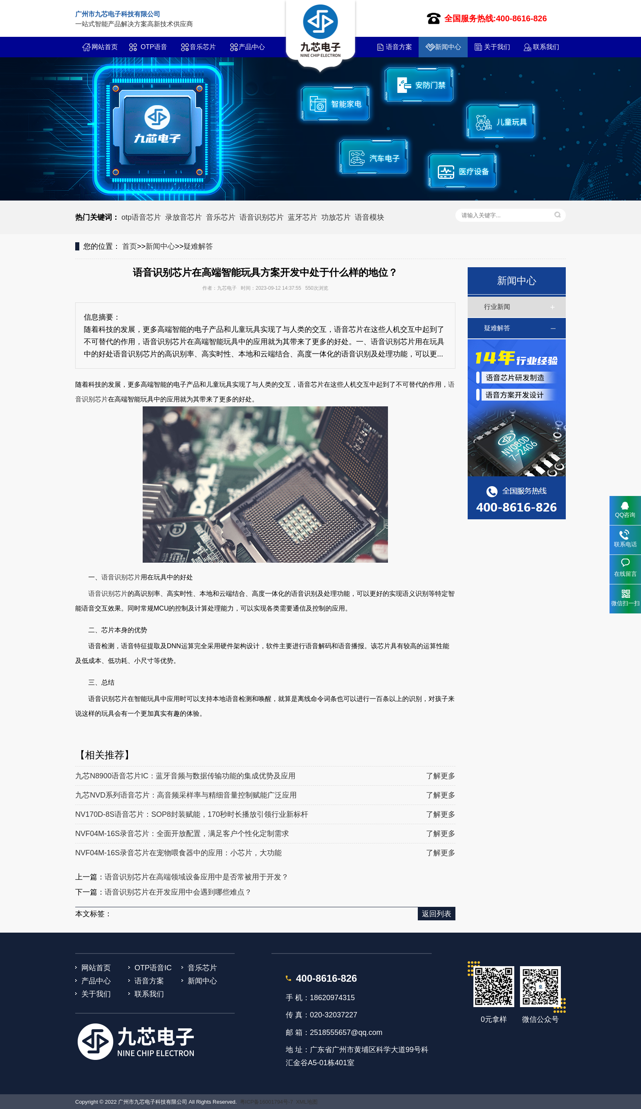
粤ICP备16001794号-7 (266, 1102)
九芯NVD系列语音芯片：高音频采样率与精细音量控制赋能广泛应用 (186, 795)
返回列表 (436, 914)
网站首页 (105, 46)
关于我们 (497, 46)
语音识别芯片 (262, 217)
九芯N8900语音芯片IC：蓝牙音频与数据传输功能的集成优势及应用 (185, 776)
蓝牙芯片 (302, 217)
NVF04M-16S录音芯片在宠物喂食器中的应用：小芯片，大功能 (178, 853)
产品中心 (252, 46)
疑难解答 (198, 246)
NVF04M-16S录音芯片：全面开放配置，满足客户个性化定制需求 (182, 833)
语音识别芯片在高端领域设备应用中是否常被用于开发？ (197, 877)
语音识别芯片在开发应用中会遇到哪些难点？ (178, 892)
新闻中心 (448, 46)
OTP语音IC (154, 50)
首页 (129, 246)
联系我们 (546, 46)
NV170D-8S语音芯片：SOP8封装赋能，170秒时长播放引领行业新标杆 (191, 814)
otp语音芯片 (141, 217)
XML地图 (307, 1102)
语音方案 (399, 46)
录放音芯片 (183, 217)
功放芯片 (336, 217)
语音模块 (369, 217)
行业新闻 (497, 306)
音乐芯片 (203, 46)
